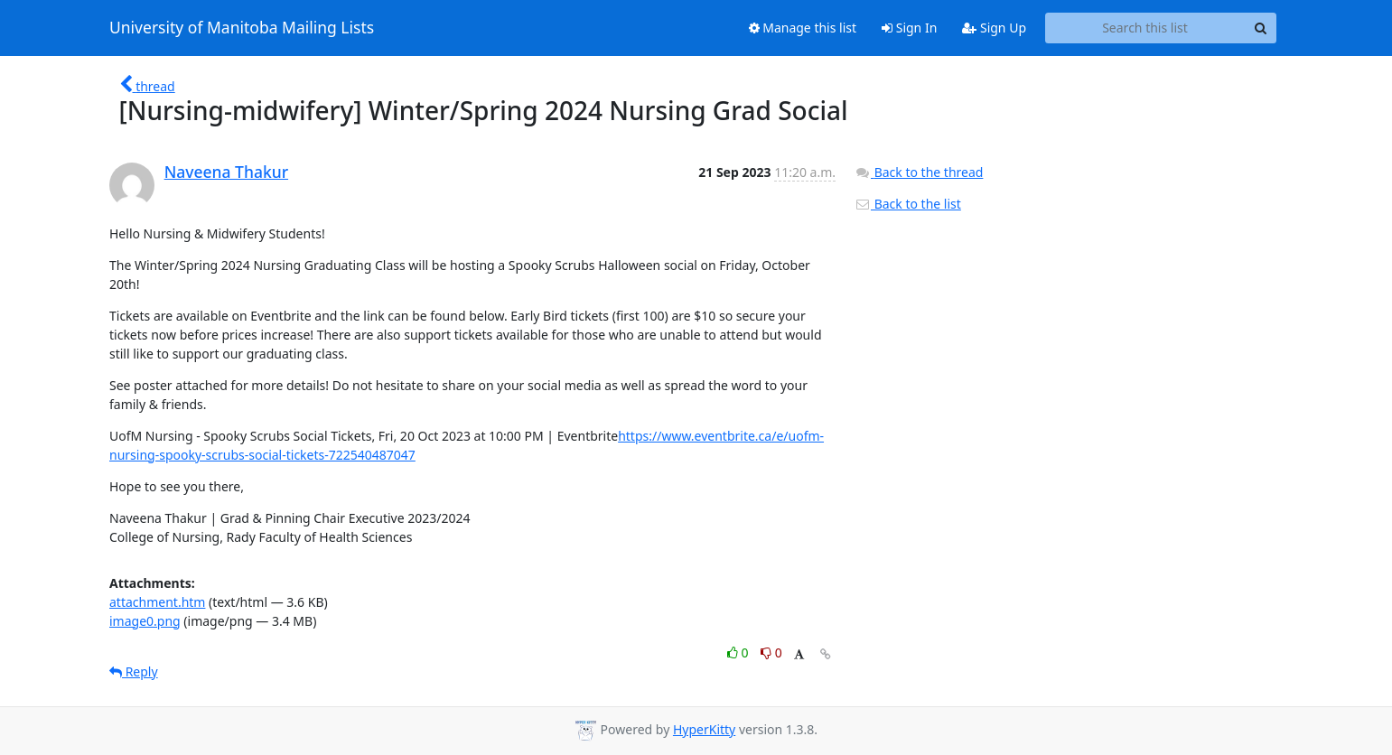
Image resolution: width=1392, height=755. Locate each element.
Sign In (909, 27)
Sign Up (994, 27)
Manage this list (803, 27)
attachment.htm (157, 602)
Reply (133, 671)
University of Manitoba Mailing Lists (241, 28)
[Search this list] (1145, 28)
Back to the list (908, 203)
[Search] (1260, 28)
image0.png (145, 620)
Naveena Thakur (226, 171)
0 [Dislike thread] (771, 652)
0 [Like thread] (739, 652)
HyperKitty (704, 729)
